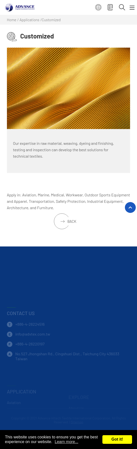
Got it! (117, 439)
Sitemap (77, 422)
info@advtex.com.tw (32, 339)
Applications (29, 20)
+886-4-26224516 (30, 329)
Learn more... (66, 442)
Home (11, 20)
